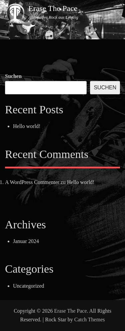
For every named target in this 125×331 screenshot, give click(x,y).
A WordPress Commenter (32, 182)
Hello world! (26, 126)
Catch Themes (89, 319)
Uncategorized (28, 286)
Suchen (13, 76)
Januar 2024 (26, 241)
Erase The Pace (52, 8)
